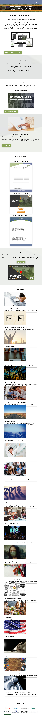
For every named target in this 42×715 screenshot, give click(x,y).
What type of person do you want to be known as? (14, 440)
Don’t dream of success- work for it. (11, 459)
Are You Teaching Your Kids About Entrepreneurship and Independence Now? (19, 542)
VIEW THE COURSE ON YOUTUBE (13, 52)
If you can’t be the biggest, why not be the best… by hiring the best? (17, 363)
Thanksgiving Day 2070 (9, 617)
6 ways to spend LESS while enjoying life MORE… (14, 579)
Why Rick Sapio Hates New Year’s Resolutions (13, 502)
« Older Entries (8, 696)
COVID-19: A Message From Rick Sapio (12, 561)
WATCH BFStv (21, 262)
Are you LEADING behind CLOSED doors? (12, 308)
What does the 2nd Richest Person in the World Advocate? (16, 327)
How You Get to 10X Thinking (10, 382)
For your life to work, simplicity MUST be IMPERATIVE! (15, 402)
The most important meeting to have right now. (14, 673)
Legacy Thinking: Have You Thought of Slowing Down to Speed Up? (17, 692)
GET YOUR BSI (6, 145)
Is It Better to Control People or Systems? (13, 598)
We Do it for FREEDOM (9, 636)
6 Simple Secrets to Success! (10, 346)
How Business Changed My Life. (11, 477)
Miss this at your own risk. (10, 655)
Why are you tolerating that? (10, 421)
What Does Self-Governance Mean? (11, 523)
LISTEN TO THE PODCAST (11, 111)
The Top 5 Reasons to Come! (10, 482)
